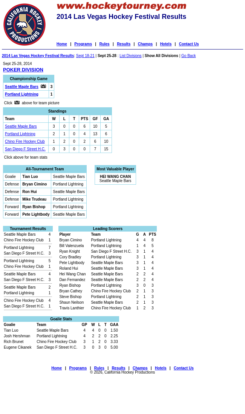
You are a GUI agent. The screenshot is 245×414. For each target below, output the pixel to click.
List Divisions (130, 56)
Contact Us (189, 44)
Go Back (188, 56)
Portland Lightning (20, 134)
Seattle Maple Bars (21, 126)
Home (62, 44)
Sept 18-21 (85, 56)
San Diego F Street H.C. (25, 149)
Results (123, 44)
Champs (145, 44)
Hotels (166, 44)
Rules (104, 44)
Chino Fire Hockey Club (25, 141)
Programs (83, 44)
